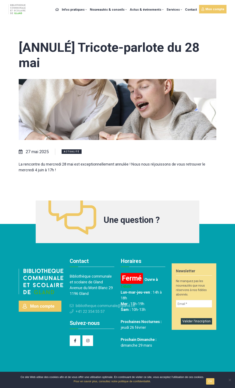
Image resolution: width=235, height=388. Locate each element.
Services (173, 10)
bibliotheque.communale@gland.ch (102, 305)
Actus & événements (145, 10)
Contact (191, 10)
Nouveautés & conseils (107, 10)
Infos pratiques (73, 10)
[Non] (230, 380)
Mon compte (212, 9)
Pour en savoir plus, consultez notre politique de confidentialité (112, 381)
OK (210, 381)
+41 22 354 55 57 (87, 311)
